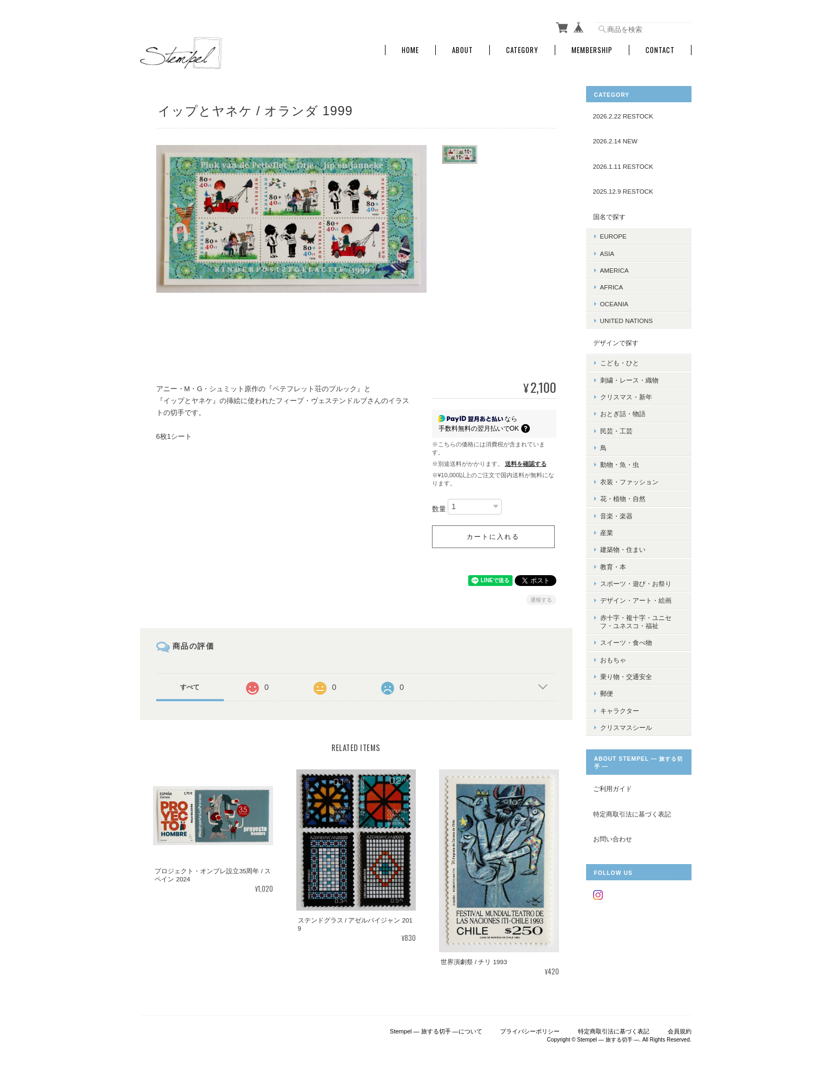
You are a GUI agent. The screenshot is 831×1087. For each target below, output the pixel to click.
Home (410, 50)
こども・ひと (619, 362)
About (462, 50)
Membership (592, 50)
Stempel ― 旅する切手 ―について (436, 1031)
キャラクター (619, 708)
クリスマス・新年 (626, 396)
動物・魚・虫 (619, 463)
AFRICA (611, 287)
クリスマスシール (626, 725)
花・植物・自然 (623, 498)
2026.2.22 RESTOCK (623, 116)
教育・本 (613, 565)
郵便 (606, 691)
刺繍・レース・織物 (629, 379)
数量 (439, 509)
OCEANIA (614, 303)
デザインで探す (616, 342)
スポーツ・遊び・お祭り (636, 582)
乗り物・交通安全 (626, 674)
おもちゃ (613, 658)
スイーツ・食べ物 (626, 640)
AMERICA (614, 270)
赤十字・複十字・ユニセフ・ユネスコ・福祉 (636, 620)
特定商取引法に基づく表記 (632, 811)
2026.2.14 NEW (615, 140)
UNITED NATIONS (626, 320)
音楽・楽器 (616, 514)
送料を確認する (526, 463)
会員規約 (680, 1031)
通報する (541, 600)
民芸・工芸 (616, 430)
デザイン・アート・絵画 (636, 599)
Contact (660, 50)
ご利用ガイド (612, 786)
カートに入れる (493, 537)
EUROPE (613, 236)
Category (522, 50)
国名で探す (609, 216)
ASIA (607, 252)
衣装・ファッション (629, 480)
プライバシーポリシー (530, 1031)
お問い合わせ (612, 837)
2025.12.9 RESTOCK (623, 191)
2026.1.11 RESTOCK (623, 166)
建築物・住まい (623, 548)
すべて (190, 687)
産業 (606, 531)
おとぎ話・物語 (623, 413)
